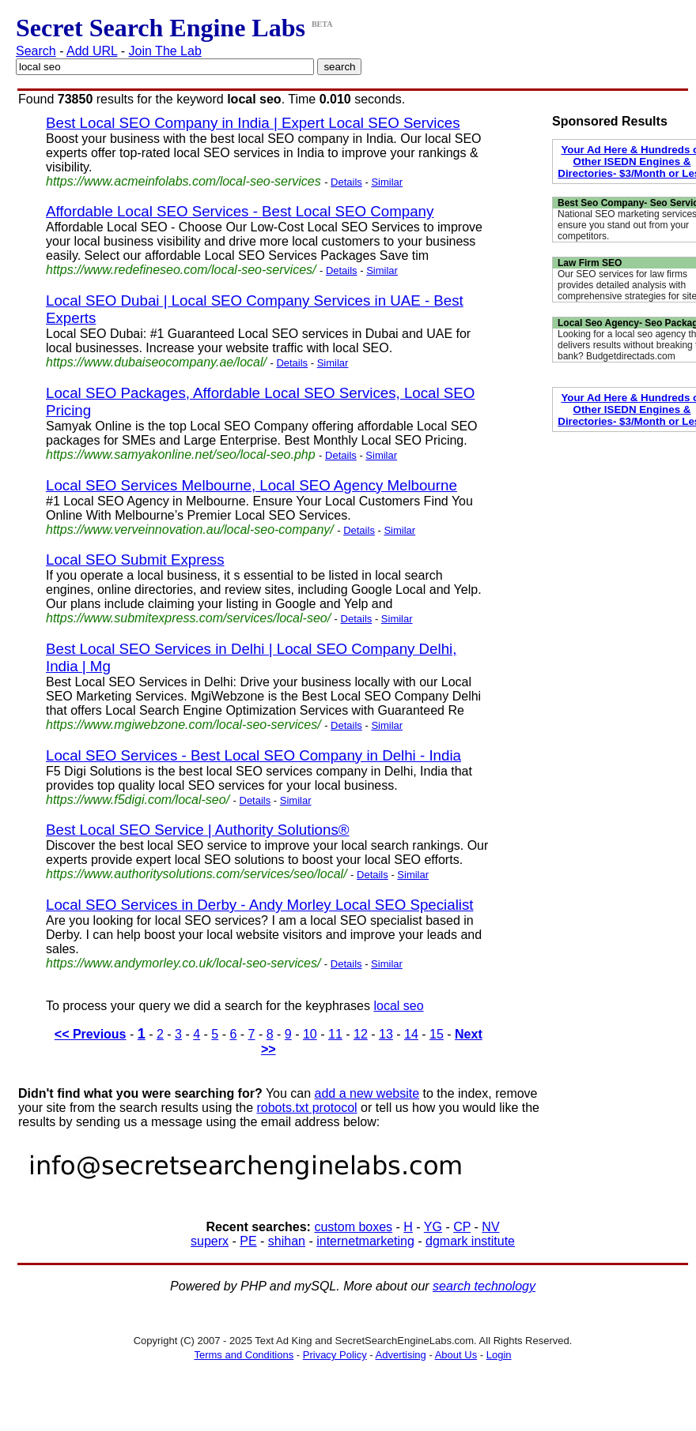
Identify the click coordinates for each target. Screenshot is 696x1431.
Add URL (91, 51)
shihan (286, 1241)
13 (386, 1034)
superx (210, 1241)
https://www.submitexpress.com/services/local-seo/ (188, 618)
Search (36, 51)
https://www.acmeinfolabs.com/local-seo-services (183, 181)
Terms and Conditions (243, 1355)
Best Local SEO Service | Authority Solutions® (198, 829)
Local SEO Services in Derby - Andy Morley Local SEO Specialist (260, 904)
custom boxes (353, 1227)
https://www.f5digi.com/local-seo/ (137, 799)
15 (436, 1034)
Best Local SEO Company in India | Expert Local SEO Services (253, 123)
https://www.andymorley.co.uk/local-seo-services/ (183, 963)
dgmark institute (470, 1241)
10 (310, 1034)
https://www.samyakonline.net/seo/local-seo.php (181, 454)
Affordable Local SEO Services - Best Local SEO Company (239, 211)
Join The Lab (165, 51)
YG (433, 1227)
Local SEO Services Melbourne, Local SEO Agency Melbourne (251, 485)
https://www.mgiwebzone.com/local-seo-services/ (183, 724)
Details (346, 182)
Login (499, 1355)
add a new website (367, 1093)
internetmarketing (365, 1241)
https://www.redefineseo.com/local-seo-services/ (181, 269)
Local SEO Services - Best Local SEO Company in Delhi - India (253, 755)
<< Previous (91, 1034)
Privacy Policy (335, 1355)
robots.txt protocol (306, 1107)
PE (248, 1241)
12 (361, 1034)
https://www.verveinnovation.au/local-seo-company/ (190, 529)
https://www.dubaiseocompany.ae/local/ (156, 362)
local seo (398, 1005)
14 (411, 1034)
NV (490, 1227)
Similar (387, 182)
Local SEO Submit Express (135, 559)
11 (335, 1034)
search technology (484, 1286)
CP (462, 1227)
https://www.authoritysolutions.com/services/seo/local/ (196, 874)
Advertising (401, 1355)
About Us (456, 1355)
